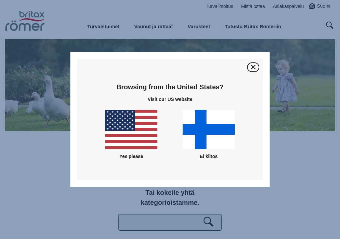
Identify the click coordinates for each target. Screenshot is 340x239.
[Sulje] (253, 67)
